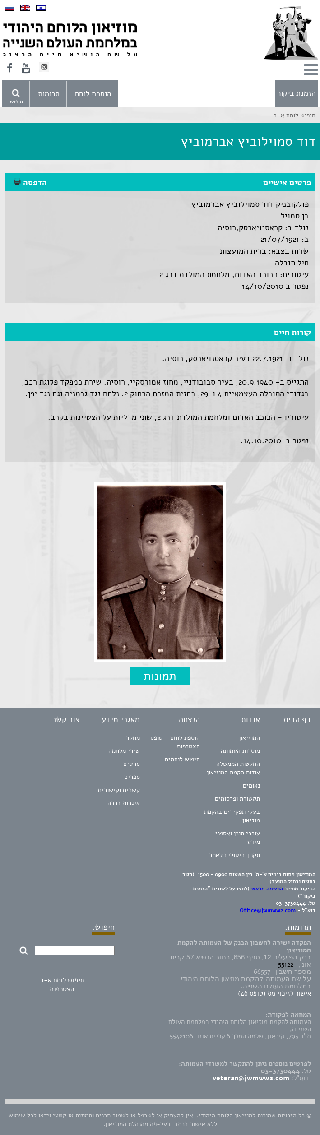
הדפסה (30, 182)
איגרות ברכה (123, 803)
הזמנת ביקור (296, 93)
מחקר (133, 737)
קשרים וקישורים (119, 790)
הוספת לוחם (93, 93)
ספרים (132, 777)
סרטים (131, 764)
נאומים (251, 785)
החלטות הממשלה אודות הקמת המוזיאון (233, 768)
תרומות (49, 93)
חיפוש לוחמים (182, 759)
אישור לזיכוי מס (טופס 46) (274, 993)
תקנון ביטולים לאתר (234, 855)
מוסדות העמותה (240, 750)
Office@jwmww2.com (268, 910)
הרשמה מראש (267, 888)
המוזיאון (249, 737)
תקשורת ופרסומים (237, 798)
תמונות (160, 676)
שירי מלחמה (124, 750)
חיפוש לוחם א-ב (62, 980)
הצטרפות (62, 989)
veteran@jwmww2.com (251, 1078)
